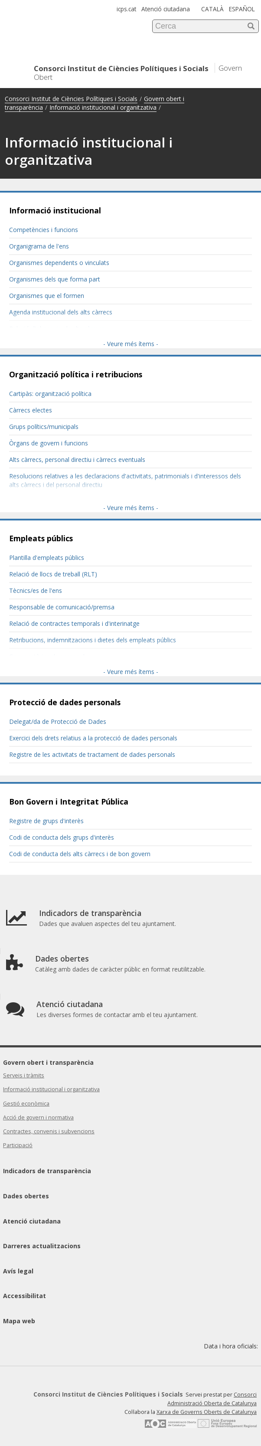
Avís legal (18, 1271)
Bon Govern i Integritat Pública (68, 801)
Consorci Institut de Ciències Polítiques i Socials (71, 99)
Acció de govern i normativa (38, 1117)
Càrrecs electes (30, 410)
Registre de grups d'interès (46, 821)
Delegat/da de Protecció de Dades (57, 721)
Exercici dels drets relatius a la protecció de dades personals (93, 738)
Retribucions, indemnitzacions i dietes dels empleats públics (92, 640)
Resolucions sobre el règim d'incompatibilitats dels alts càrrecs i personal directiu (122, 501)
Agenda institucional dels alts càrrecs (60, 312)
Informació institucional (55, 210)
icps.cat (126, 9)
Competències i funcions (43, 230)
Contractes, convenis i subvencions (49, 1131)
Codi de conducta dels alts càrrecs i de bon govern (79, 854)
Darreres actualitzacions (42, 1246)
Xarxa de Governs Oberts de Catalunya (207, 1412)
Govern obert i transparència (48, 1062)
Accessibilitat (24, 1296)
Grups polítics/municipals (43, 426)
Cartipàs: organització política (50, 393)
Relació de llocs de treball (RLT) (53, 574)
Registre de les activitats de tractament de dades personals (92, 754)
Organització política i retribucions (75, 374)
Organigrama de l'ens (39, 246)
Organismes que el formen (46, 295)
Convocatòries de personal (47, 656)
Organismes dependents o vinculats (59, 262)
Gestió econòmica (26, 1103)
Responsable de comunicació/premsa (61, 607)
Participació (18, 1145)
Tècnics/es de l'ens (35, 590)
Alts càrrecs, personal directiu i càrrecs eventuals (77, 459)
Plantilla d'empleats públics (46, 557)
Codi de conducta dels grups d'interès (61, 837)
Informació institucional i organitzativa (103, 107)
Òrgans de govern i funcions (48, 443)
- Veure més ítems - (130, 344)
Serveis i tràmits (23, 1075)
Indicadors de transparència (47, 1171)
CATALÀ (212, 9)
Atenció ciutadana (165, 9)
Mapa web (19, 1321)
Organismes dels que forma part (54, 279)
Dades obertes (26, 1196)
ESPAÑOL (242, 9)
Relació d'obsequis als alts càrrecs (56, 328)
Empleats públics (41, 538)
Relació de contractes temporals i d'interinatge (74, 623)
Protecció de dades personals (65, 702)
